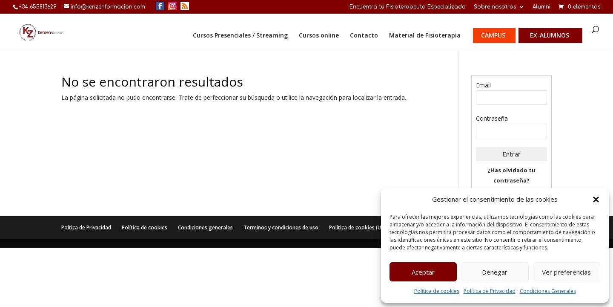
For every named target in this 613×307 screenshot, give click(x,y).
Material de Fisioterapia (425, 35)
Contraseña (492, 118)
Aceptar (423, 272)
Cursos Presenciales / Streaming (240, 35)
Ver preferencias (566, 272)
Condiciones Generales (548, 291)
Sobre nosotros (495, 7)
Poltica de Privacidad (86, 227)
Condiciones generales (205, 227)
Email (483, 85)
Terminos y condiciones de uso (280, 227)
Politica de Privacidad (490, 291)
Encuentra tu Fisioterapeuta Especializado (407, 7)
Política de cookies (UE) (357, 227)
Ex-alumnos (549, 35)
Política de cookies (436, 291)
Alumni (541, 7)
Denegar (494, 272)
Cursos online (319, 35)
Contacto (364, 35)
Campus (493, 35)
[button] (596, 199)
